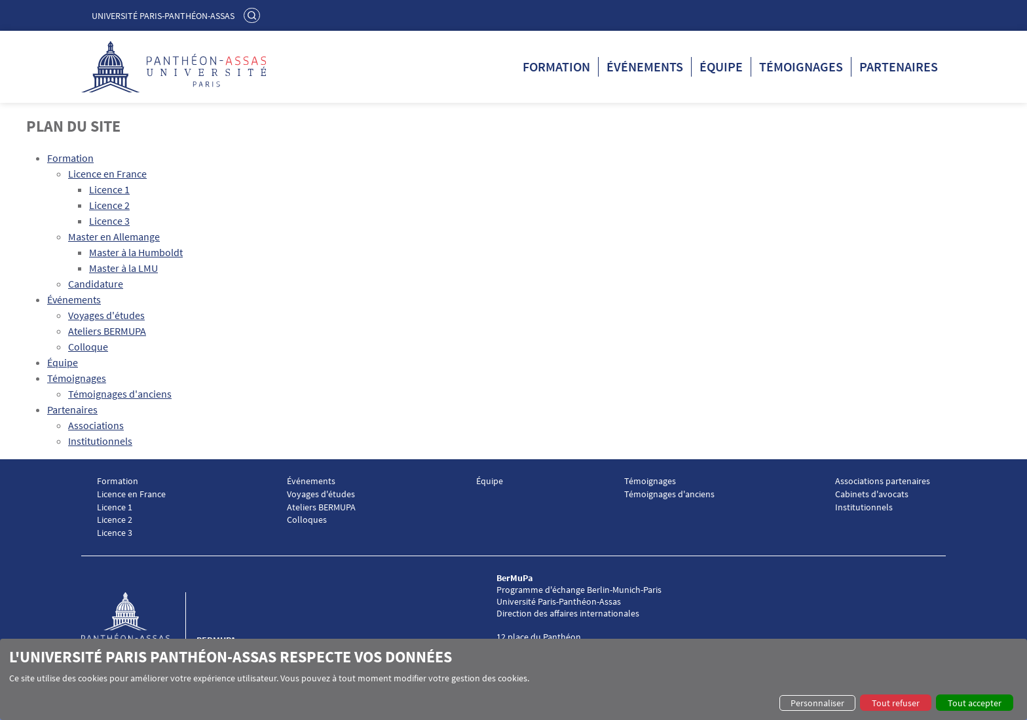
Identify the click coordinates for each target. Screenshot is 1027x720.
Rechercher (253, 15)
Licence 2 (109, 205)
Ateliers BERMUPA (107, 330)
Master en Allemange (114, 236)
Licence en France (107, 173)
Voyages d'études (106, 315)
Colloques (307, 519)
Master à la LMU (123, 268)
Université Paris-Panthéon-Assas (163, 15)
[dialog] (513, 679)
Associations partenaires (882, 481)
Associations (96, 425)
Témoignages (801, 66)
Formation (556, 66)
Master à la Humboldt (136, 252)
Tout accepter (974, 703)
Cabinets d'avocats (871, 494)
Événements (645, 66)
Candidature (95, 283)
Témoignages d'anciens (120, 393)
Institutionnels (100, 440)
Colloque (88, 346)
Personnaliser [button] (817, 703)
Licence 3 (109, 220)
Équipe (721, 66)
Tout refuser (896, 703)
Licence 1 (109, 189)
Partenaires (898, 66)
